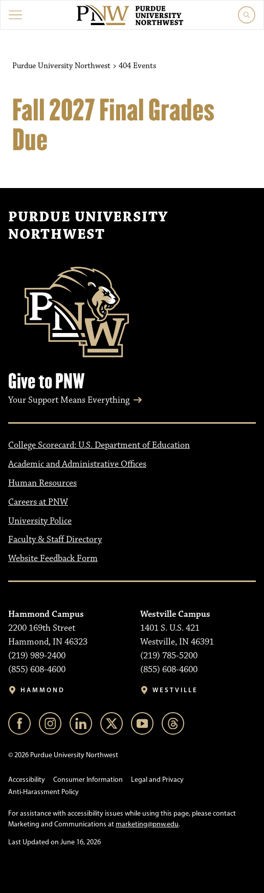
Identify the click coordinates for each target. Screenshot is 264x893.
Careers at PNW (38, 502)
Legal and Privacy (157, 779)
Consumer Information (88, 779)
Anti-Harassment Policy (43, 791)
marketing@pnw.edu (147, 824)
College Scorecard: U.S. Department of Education (99, 445)
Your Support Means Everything (68, 400)
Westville (175, 690)
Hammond (42, 690)
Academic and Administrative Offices (77, 464)
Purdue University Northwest (88, 226)
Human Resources (42, 483)
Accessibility (26, 779)
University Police (40, 521)
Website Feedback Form (53, 558)
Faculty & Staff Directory (55, 539)
